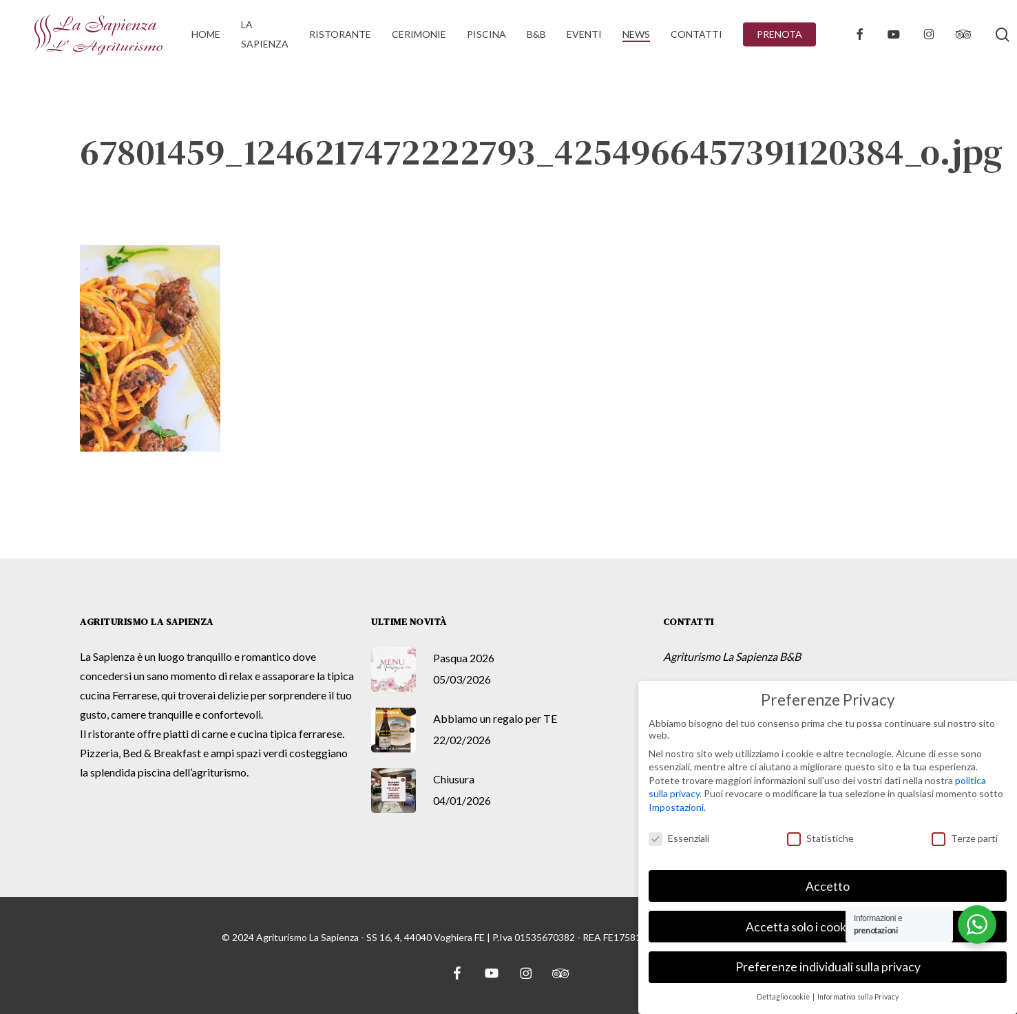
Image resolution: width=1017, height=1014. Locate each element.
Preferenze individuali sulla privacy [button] (828, 966)
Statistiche (820, 837)
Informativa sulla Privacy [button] (858, 996)
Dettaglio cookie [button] (784, 996)
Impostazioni (676, 806)
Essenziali (679, 837)
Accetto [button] (828, 885)
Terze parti (965, 837)
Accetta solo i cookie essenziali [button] (828, 925)
